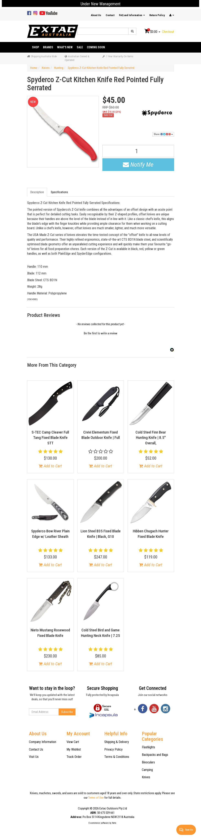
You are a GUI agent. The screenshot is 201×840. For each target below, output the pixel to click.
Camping (147, 770)
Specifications (59, 192)
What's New (65, 47)
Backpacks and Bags (155, 755)
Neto (114, 823)
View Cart (73, 742)
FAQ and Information (132, 15)
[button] (100, 333)
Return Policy (157, 15)
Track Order (74, 757)
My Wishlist (74, 749)
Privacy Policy (113, 749)
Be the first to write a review (100, 333)
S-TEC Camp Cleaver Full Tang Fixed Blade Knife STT (50, 437)
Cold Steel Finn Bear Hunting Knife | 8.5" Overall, (150, 437)
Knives (146, 777)
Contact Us (36, 749)
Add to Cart (50, 465)
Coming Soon (96, 47)
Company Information (42, 742)
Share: (163, 134)
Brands (48, 47)
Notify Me (138, 164)
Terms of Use (96, 797)
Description (37, 192)
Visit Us (34, 757)
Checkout (168, 32)
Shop (35, 47)
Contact (110, 15)
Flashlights (148, 747)
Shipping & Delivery (116, 742)
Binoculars (148, 762)
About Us (96, 15)
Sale (80, 47)
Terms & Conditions (116, 757)
